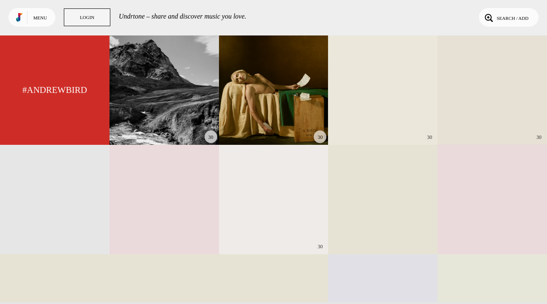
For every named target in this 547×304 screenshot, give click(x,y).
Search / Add (505, 17)
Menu (40, 17)
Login (87, 17)
